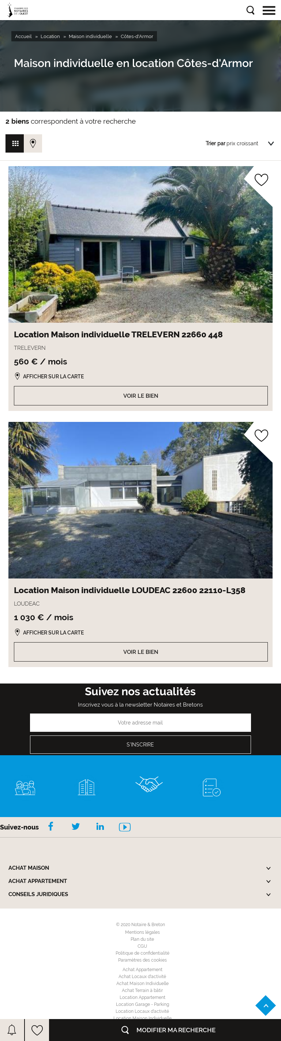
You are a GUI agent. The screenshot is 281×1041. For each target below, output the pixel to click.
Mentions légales (142, 932)
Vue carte (33, 143)
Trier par (215, 143)
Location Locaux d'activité (142, 1011)
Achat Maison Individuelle (142, 983)
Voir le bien (140, 396)
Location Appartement (142, 997)
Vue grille (14, 143)
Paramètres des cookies (142, 960)
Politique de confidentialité (142, 953)
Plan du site (142, 939)
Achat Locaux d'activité (142, 976)
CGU (142, 946)
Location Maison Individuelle (142, 1018)
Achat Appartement (142, 969)
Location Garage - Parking (142, 1004)
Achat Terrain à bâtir (142, 990)
